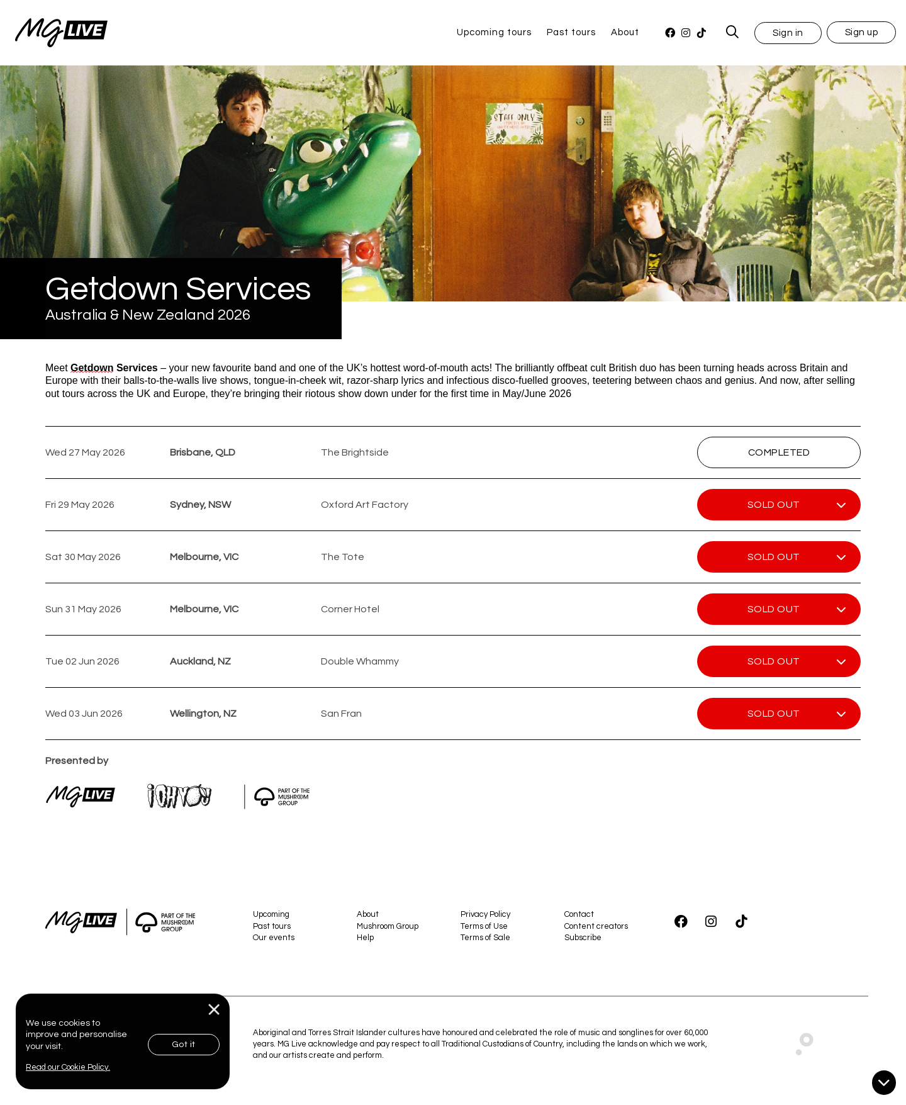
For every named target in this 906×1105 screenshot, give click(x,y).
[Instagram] (685, 33)
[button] (788, 32)
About (625, 32)
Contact (579, 914)
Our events (273, 937)
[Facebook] (670, 33)
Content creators (596, 926)
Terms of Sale (485, 937)
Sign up (861, 32)
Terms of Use (484, 926)
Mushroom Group (387, 926)
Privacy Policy (485, 914)
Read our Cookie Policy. (68, 1067)
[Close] (214, 1010)
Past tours (571, 32)
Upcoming (271, 914)
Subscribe (582, 937)
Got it (184, 1044)
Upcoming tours (494, 32)
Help (365, 937)
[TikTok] (701, 33)
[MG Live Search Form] (732, 32)
